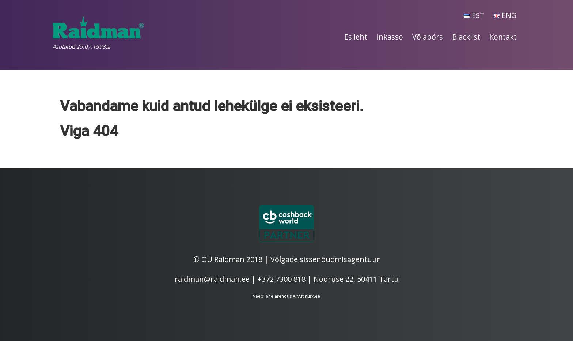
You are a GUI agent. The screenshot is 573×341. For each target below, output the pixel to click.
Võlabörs (427, 37)
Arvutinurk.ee (306, 296)
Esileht (355, 37)
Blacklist (466, 37)
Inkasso (389, 37)
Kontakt (503, 37)
